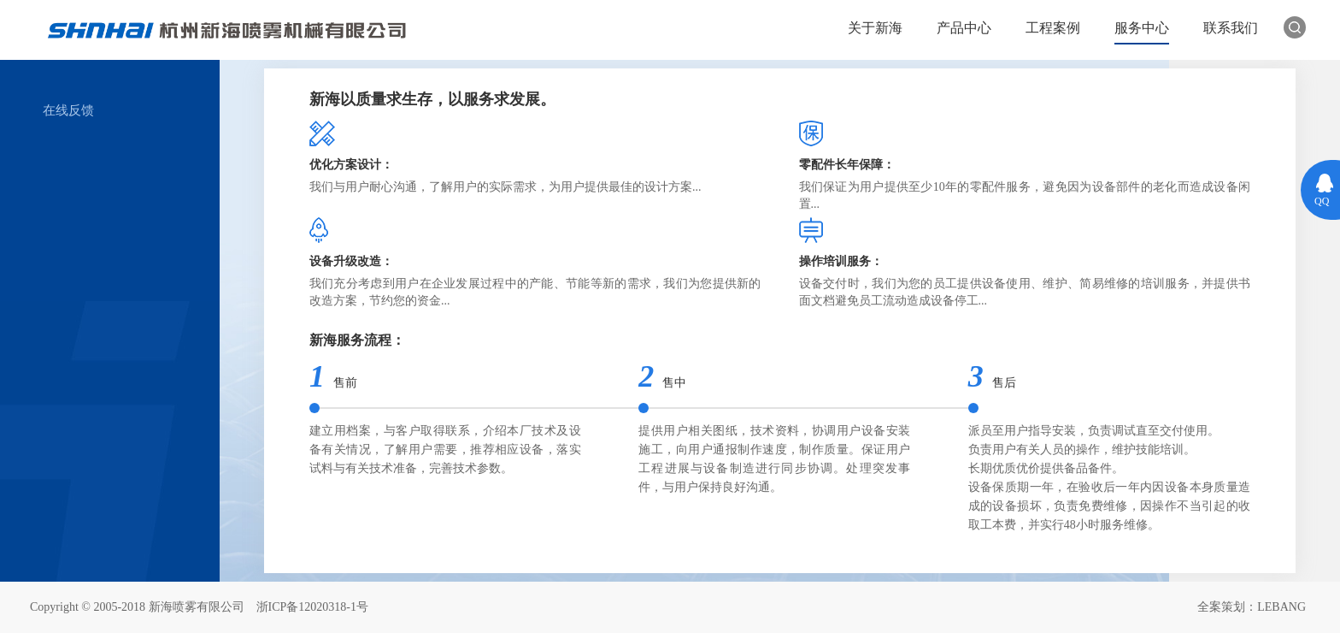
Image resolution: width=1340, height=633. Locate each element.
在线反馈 (68, 110)
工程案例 (1053, 28)
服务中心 (1141, 28)
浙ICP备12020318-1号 (312, 606)
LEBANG (1281, 606)
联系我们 (1230, 28)
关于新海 (875, 28)
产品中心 (964, 28)
